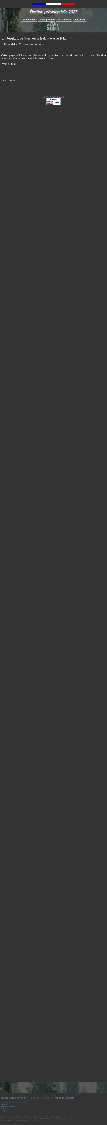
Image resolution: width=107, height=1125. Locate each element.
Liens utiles (79, 19)
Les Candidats (64, 19)
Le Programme (47, 19)
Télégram (4, 1111)
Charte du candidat (8, 1107)
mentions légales (64, 1097)
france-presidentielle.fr (14, 1097)
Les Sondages (29, 19)
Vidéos (3, 1109)
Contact (4, 1105)
